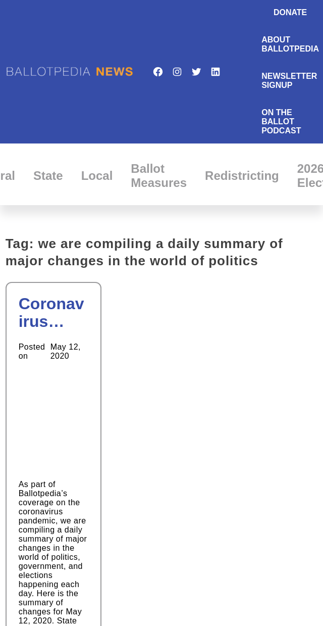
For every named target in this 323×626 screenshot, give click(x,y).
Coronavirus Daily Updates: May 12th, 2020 (53, 312)
